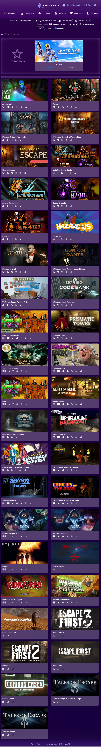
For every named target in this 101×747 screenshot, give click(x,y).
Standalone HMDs (82, 21)
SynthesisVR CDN (87, 24)
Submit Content (71, 5)
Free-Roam (27, 13)
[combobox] (21, 20)
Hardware (76, 13)
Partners (92, 13)
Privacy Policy (36, 744)
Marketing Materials (57, 24)
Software (60, 13)
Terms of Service (50, 744)
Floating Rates (65, 21)
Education (44, 13)
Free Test (41, 24)
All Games (10, 13)
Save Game (73, 24)
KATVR (40, 28)
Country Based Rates (48, 21)
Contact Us (90, 5)
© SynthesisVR (64, 744)
